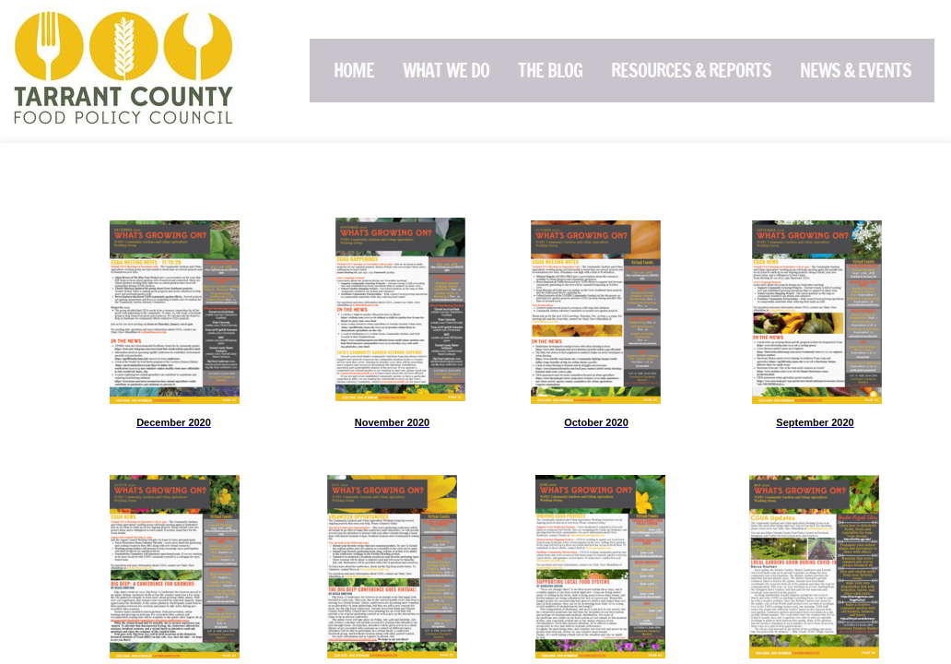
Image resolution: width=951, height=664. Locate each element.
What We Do (446, 70)
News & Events (855, 70)
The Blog (550, 70)
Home (354, 70)
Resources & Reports (691, 70)
